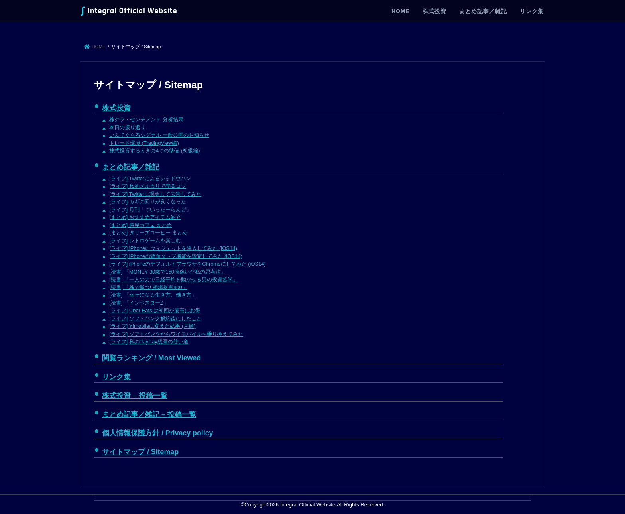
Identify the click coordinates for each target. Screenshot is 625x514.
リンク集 (532, 11)
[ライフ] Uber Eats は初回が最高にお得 (154, 310)
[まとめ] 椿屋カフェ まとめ (140, 225)
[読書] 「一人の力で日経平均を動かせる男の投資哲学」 (173, 279)
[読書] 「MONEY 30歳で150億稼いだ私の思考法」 (167, 272)
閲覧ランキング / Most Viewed (151, 358)
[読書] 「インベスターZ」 (139, 303)
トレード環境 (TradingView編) (144, 143)
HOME (400, 11)
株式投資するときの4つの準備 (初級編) (154, 151)
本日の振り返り (127, 127)
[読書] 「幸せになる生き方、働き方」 (153, 295)
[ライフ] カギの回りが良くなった (147, 202)
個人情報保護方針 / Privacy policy (157, 433)
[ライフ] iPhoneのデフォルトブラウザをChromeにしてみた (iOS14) (187, 264)
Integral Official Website (129, 11)
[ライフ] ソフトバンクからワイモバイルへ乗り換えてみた (176, 334)
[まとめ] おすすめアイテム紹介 (145, 217)
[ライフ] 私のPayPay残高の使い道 (149, 342)
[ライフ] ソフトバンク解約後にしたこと (155, 318)
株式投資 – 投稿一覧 (134, 396)
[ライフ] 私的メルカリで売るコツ (147, 186)
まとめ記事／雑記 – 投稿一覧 (149, 414)
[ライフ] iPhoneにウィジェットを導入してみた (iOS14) (173, 248)
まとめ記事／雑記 (483, 11)
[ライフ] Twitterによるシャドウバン (150, 178)
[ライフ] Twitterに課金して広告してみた (155, 194)
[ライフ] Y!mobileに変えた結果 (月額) (152, 326)
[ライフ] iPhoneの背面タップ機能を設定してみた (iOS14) (175, 256)
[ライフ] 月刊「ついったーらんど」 (150, 210)
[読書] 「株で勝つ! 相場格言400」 (148, 287)
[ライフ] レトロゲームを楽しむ (145, 241)
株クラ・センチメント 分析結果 (146, 119)
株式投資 (434, 11)
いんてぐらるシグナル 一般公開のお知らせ (159, 135)
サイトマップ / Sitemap (140, 452)
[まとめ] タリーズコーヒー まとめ (148, 233)
